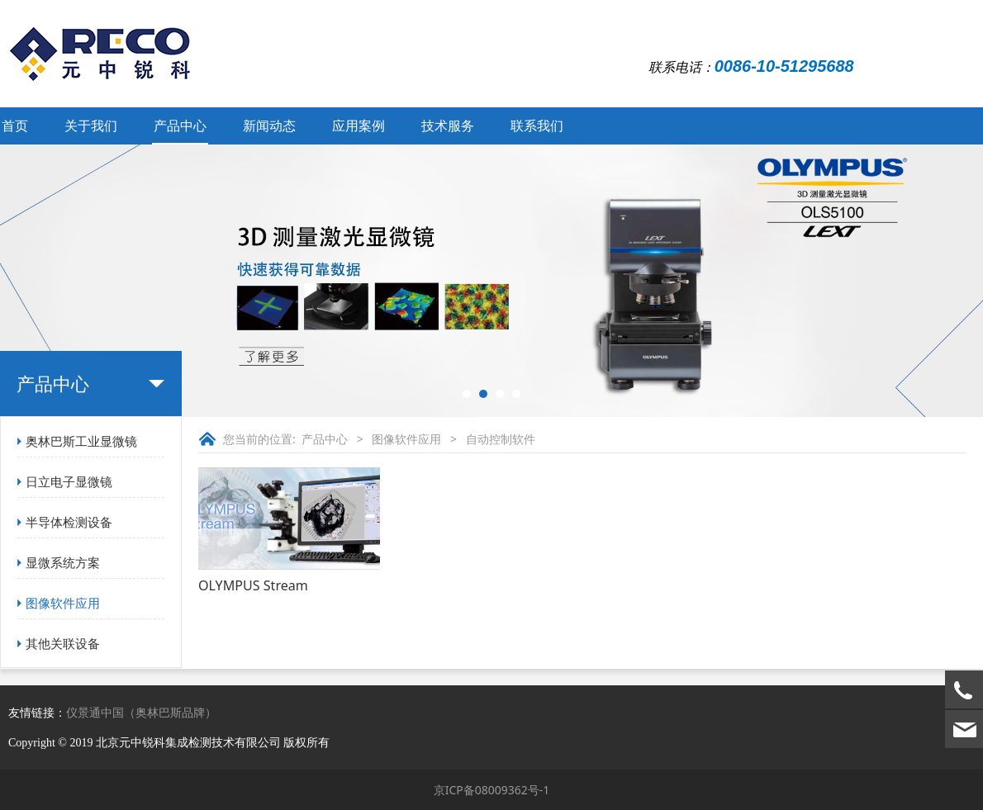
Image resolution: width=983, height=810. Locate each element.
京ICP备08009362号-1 (492, 790)
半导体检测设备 (69, 522)
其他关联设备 (63, 643)
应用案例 (358, 125)
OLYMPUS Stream (253, 585)
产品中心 (180, 125)
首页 (15, 125)
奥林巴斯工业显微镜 (81, 441)
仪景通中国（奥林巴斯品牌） (141, 712)
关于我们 (90, 125)
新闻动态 (269, 125)
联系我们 (536, 125)
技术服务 (447, 125)
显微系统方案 (63, 562)
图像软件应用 (63, 602)
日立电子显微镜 (69, 481)
